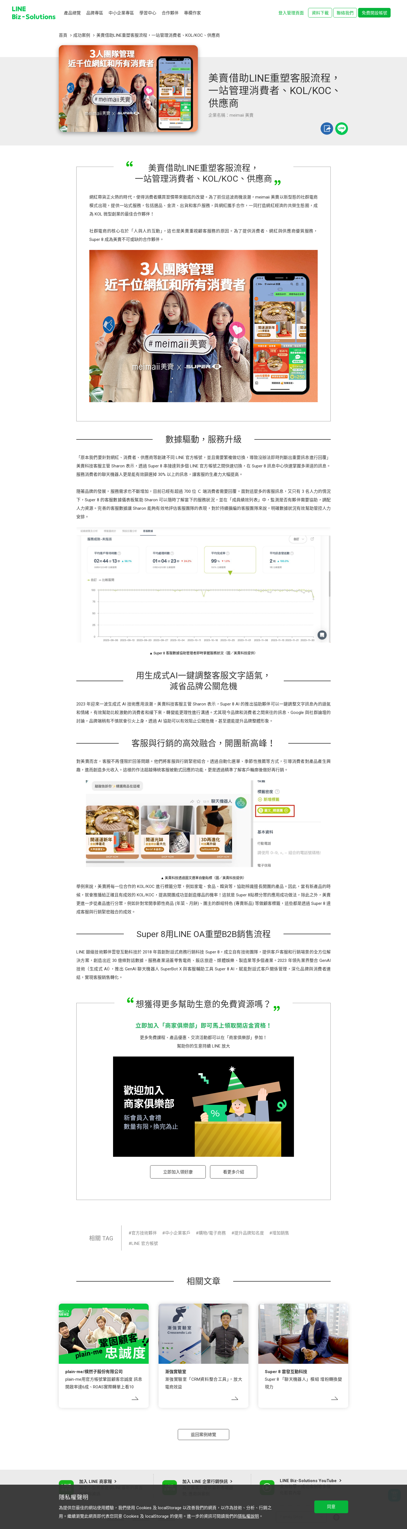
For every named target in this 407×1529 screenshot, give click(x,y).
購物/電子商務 (212, 1233)
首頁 (63, 35)
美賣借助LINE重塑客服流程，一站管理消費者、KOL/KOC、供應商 (158, 35)
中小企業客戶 (177, 1233)
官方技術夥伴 (144, 1233)
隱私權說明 (248, 1516)
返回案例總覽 (203, 1434)
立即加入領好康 (178, 1172)
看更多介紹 (233, 1172)
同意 (331, 1506)
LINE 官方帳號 (144, 1243)
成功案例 (81, 35)
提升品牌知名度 (249, 1233)
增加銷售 (280, 1233)
